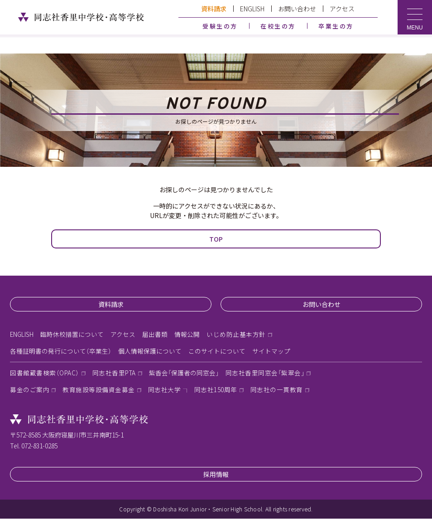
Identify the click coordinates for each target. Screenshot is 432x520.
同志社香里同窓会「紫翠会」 (269, 374)
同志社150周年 (215, 391)
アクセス (342, 8)
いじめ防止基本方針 (237, 334)
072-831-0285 (39, 447)
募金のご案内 (29, 391)
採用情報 (216, 475)
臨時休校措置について (73, 334)
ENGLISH (252, 8)
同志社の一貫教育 (276, 391)
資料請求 (213, 8)
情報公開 (188, 334)
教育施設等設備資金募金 (98, 391)
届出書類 (155, 334)
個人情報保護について (150, 351)
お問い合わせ (297, 8)
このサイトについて (216, 351)
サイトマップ (271, 351)
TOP (216, 238)
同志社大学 (164, 391)
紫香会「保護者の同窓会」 (186, 374)
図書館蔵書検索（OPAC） (45, 374)
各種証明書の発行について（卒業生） (60, 351)
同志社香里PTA (115, 374)
